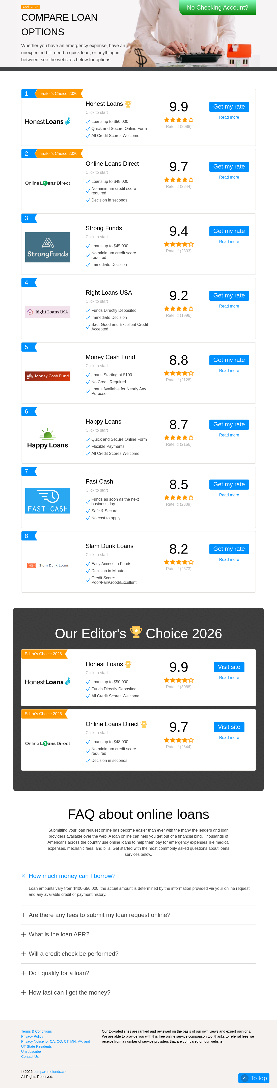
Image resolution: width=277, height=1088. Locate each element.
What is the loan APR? (59, 934)
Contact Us (30, 1057)
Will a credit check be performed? (74, 953)
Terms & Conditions (36, 1031)
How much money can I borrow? (72, 875)
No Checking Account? (217, 7)
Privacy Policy (32, 1036)
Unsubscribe (31, 1051)
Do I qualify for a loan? (59, 973)
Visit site (229, 666)
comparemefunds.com (51, 1072)
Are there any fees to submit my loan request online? (100, 914)
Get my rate (229, 106)
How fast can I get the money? (69, 992)
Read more (229, 117)
